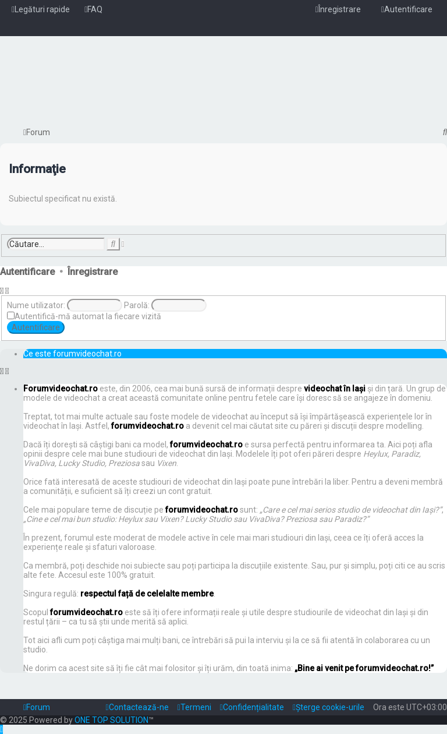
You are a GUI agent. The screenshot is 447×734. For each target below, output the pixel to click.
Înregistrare (93, 271)
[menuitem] (93, 9)
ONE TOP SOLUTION (111, 720)
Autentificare (27, 271)
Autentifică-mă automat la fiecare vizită (88, 316)
